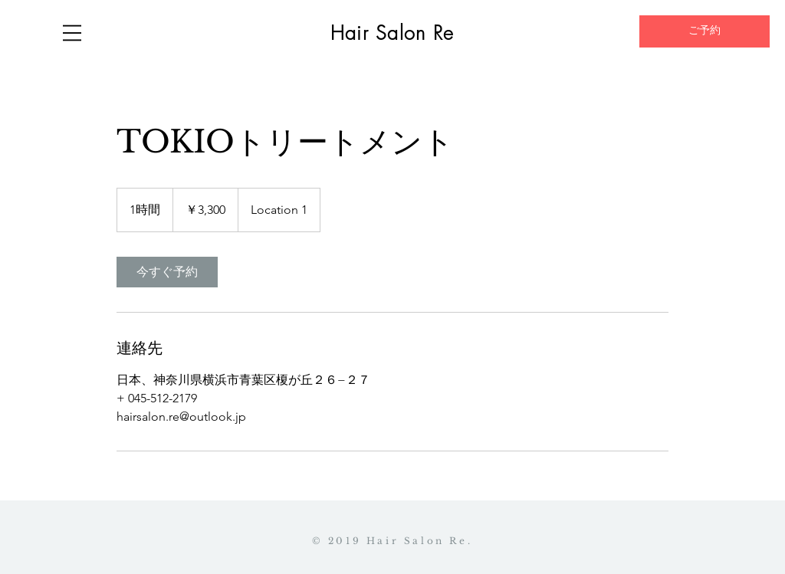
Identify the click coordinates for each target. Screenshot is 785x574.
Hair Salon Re (392, 33)
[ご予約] (704, 31)
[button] (72, 33)
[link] (167, 272)
